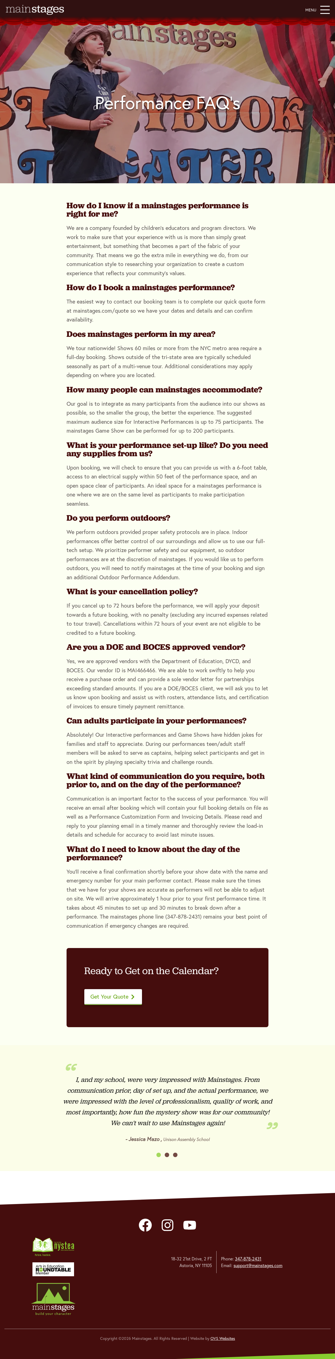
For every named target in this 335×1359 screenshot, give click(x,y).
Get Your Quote (113, 996)
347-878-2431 (248, 1259)
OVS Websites (222, 1338)
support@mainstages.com (258, 1265)
